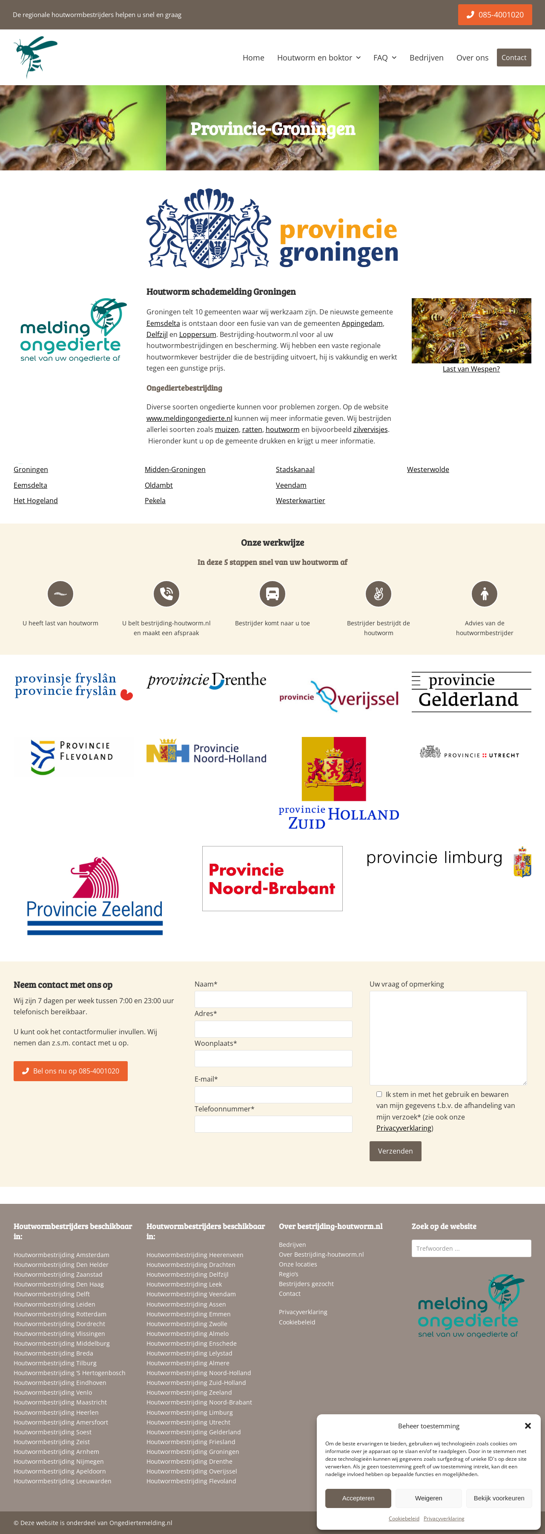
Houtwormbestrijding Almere (187, 1363)
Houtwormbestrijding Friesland (190, 1442)
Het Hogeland (36, 500)
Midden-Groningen (175, 469)
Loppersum (197, 334)
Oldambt (159, 485)
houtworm (283, 429)
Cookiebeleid (404, 1518)
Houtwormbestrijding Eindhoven (60, 1383)
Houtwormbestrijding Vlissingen (59, 1334)
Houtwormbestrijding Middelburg (62, 1343)
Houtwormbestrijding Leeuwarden (63, 1481)
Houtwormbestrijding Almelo (187, 1334)
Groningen (31, 469)
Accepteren (358, 1498)
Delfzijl (157, 334)
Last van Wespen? (471, 369)
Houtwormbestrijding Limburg (189, 1412)
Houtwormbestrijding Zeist (52, 1442)
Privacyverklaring (444, 1518)
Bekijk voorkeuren (499, 1498)
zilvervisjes (370, 429)
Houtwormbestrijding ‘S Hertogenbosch (70, 1373)
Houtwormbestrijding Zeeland (189, 1392)
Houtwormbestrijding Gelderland (193, 1432)
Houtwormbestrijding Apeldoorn (60, 1471)
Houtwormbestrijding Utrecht (188, 1422)
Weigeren (428, 1498)
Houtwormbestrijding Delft (52, 1294)
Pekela (155, 500)
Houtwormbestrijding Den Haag (59, 1284)
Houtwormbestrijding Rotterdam (60, 1314)
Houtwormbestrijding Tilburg (55, 1363)
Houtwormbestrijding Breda (53, 1353)
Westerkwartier (300, 500)
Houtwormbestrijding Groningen (192, 1452)
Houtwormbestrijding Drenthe (189, 1461)
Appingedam (362, 323)
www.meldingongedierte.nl (189, 418)
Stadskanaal (295, 469)
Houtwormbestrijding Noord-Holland (198, 1373)
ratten (252, 429)
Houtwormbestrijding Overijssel (191, 1471)
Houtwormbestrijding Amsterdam (61, 1255)
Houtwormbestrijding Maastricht (60, 1402)
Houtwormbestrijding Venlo (53, 1392)
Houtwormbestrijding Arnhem (56, 1452)
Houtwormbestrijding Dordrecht (59, 1324)
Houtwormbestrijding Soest (53, 1432)
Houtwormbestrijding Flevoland (191, 1481)
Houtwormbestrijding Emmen (188, 1314)
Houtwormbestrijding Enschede (191, 1343)
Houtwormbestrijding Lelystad (189, 1353)
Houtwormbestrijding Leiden (54, 1304)
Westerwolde (428, 469)
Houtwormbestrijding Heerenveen (195, 1255)
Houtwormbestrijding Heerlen (56, 1412)
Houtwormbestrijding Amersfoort (61, 1422)
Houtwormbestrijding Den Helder (61, 1265)
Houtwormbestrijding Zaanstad (58, 1274)
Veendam (291, 485)
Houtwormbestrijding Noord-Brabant (199, 1402)
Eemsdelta (163, 323)
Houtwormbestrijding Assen (186, 1304)
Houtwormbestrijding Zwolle (186, 1324)
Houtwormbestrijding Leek (184, 1284)
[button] (528, 1426)
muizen (227, 429)
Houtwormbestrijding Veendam (191, 1294)
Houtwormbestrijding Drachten (190, 1265)
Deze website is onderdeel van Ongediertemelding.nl (96, 1523)
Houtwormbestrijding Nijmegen (59, 1461)
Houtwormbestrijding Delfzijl (187, 1274)
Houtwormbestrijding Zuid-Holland (196, 1383)
